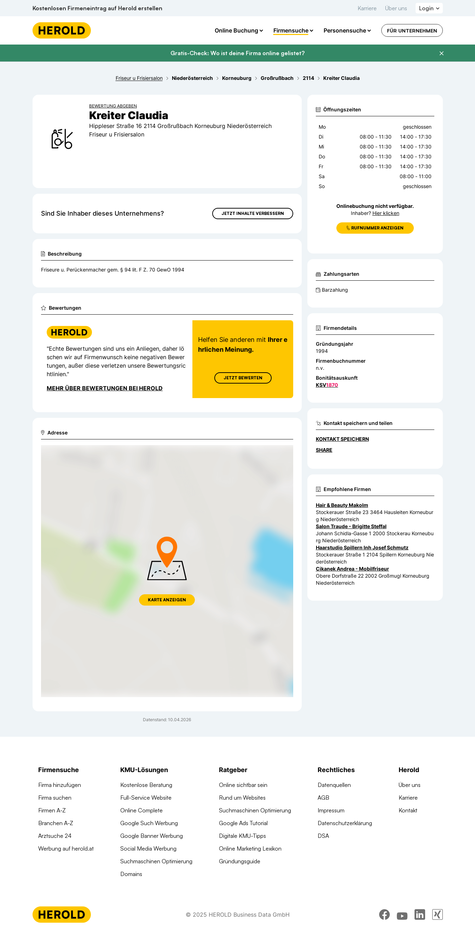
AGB (323, 797)
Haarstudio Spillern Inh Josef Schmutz (362, 547)
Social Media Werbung (148, 848)
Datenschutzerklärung (345, 823)
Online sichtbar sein (243, 784)
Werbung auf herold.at (66, 848)
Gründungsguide (239, 861)
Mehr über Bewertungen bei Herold (105, 388)
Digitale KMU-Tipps (242, 835)
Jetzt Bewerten (242, 377)
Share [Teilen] (324, 450)
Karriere (367, 8)
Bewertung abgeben (113, 106)
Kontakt (408, 810)
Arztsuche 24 (54, 835)
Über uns (396, 8)
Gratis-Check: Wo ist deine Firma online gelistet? (237, 53)
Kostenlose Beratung (146, 784)
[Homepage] (62, 30)
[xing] (437, 914)
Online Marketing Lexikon (250, 848)
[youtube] (402, 914)
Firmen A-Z (52, 810)
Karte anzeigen (167, 599)
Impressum (331, 810)
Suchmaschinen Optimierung (156, 861)
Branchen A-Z (55, 823)
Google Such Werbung (149, 823)
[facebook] (384, 914)
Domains (131, 873)
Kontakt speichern (342, 439)
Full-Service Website (146, 797)
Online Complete (141, 810)
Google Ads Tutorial (243, 823)
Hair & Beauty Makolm (342, 505)
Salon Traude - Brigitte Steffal (351, 526)
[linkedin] (420, 914)
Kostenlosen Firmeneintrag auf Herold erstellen (97, 8)
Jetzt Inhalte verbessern (252, 213)
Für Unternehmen (412, 31)
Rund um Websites (242, 797)
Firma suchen (54, 797)
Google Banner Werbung (151, 835)
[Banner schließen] (441, 53)
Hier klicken (385, 213)
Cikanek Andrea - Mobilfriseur (352, 569)
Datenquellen (334, 784)
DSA (323, 835)
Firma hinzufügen (59, 784)
